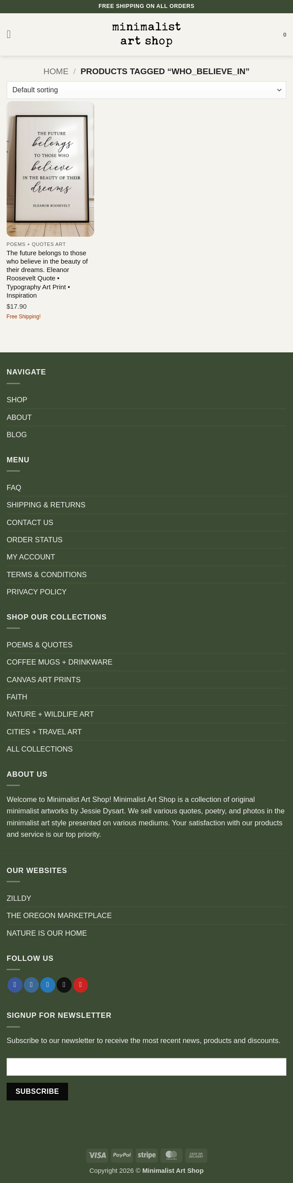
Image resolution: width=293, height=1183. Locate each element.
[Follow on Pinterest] (80, 985)
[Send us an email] (64, 985)
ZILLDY (19, 898)
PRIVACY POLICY (37, 592)
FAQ (14, 487)
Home (55, 71)
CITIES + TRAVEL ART (44, 732)
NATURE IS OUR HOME (47, 933)
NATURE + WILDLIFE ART (50, 714)
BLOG (17, 434)
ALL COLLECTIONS (40, 749)
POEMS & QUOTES (39, 645)
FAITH (17, 697)
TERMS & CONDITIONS (47, 574)
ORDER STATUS (35, 540)
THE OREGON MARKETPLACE (59, 915)
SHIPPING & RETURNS (46, 505)
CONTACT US (30, 522)
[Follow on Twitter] (47, 985)
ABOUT (19, 417)
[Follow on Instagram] (31, 985)
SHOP (17, 400)
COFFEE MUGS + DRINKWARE (60, 662)
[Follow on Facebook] (15, 985)
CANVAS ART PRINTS (43, 680)
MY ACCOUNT (31, 557)
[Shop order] (146, 90)
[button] (12, 34)
